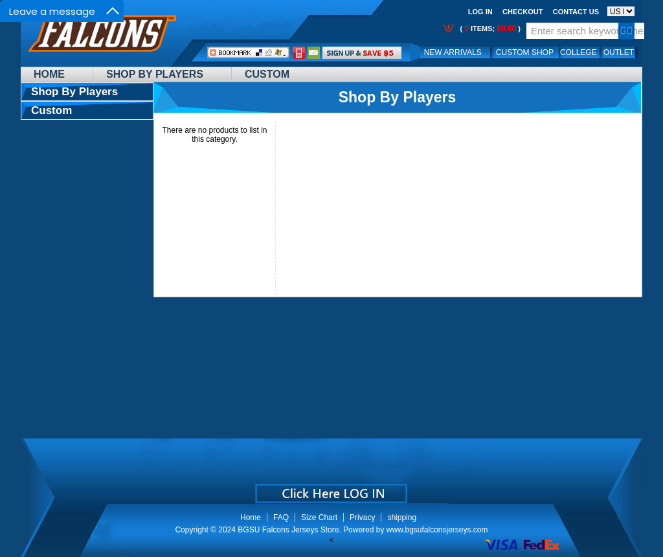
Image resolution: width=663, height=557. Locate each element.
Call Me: (299, 53)
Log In (480, 12)
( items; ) (489, 28)
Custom (267, 74)
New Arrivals (453, 52)
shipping (401, 517)
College (578, 52)
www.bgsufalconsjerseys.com (437, 529)
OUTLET (618, 52)
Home (49, 74)
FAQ (281, 517)
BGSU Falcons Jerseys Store (288, 529)
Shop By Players (154, 74)
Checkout (522, 12)
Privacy (362, 517)
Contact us (576, 12)
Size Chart (319, 517)
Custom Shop (525, 52)
